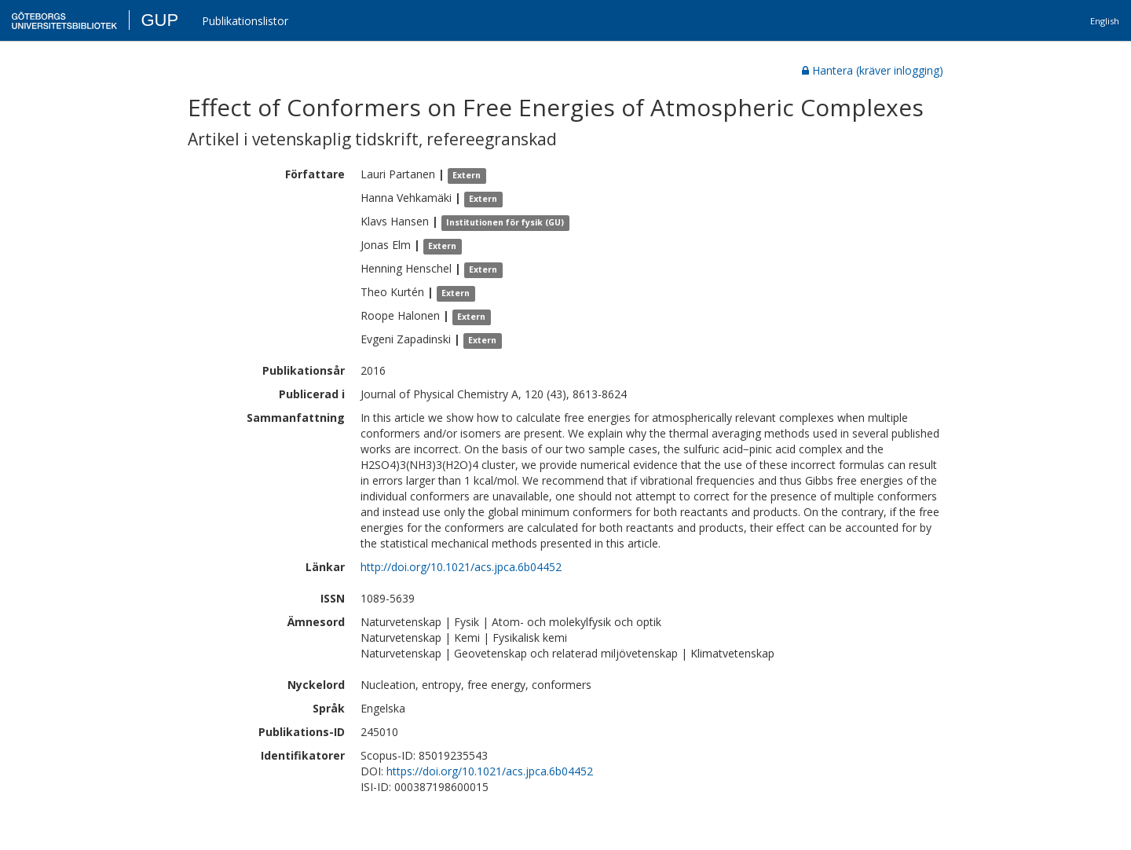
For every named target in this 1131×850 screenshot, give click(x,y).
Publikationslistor (245, 20)
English (1104, 21)
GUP (159, 20)
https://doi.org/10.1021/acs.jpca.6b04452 (489, 771)
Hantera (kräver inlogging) (872, 70)
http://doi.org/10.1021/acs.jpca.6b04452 (461, 566)
